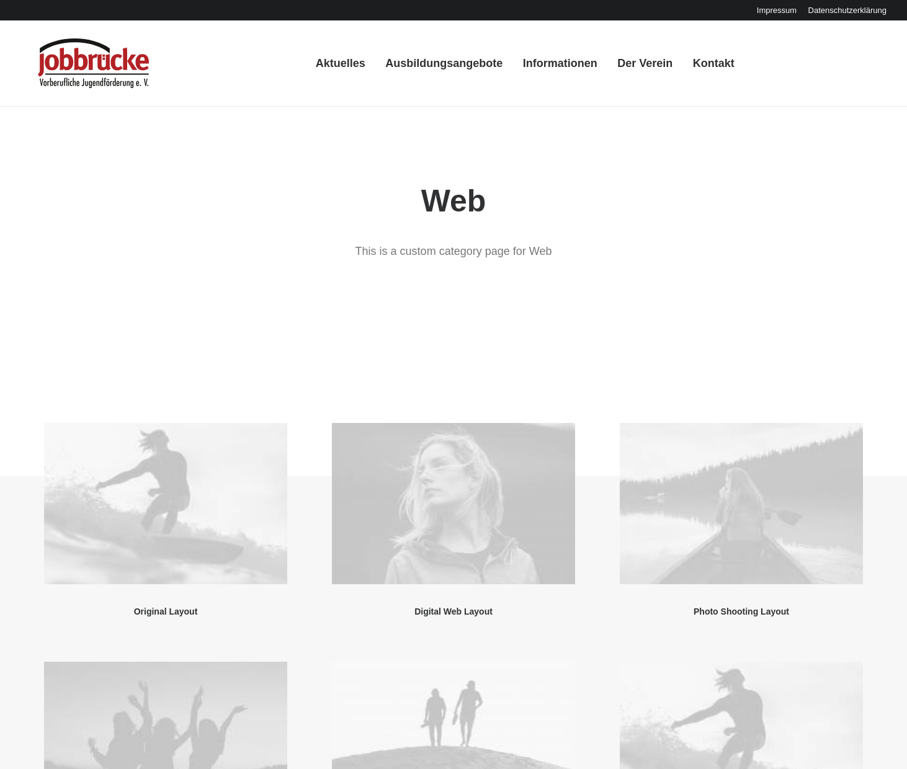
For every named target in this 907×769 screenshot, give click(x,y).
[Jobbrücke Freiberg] (77, 67)
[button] (165, 326)
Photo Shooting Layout (741, 434)
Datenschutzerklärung (847, 10)
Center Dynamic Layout (165, 673)
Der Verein (635, 67)
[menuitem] (777, 10)
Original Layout (166, 434)
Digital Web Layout (453, 434)
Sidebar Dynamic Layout (453, 673)
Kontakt (704, 67)
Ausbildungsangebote (434, 67)
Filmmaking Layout (741, 673)
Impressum (777, 10)
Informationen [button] (550, 67)
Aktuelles (331, 67)
